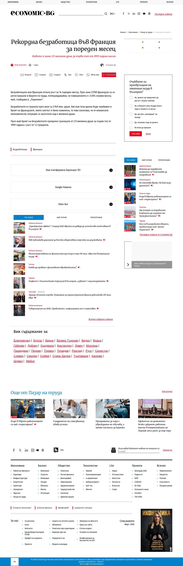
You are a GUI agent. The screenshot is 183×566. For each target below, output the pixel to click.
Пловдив (63, 350)
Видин (85, 340)
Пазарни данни (166, 485)
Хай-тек (89, 485)
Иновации (45, 478)
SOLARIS (138, 493)
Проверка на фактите (89, 521)
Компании (45, 471)
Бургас (37, 340)
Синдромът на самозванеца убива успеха (68, 423)
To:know (31, 264)
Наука (114, 471)
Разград (77, 350)
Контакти (29, 528)
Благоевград (22, 340)
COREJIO (138, 482)
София (44, 356)
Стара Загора (61, 356)
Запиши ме (167, 450)
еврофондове (63, 508)
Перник (36, 350)
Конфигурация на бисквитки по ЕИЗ (87, 539)
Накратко (164, 474)
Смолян (32, 356)
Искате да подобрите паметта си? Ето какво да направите (153, 172)
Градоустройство (67, 489)
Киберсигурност (145, 180)
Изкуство (116, 485)
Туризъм (31, 278)
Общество (65, 2)
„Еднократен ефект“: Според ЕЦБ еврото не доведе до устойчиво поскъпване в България (70, 227)
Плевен (49, 350)
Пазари (44, 482)
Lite (117, 2)
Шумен (18, 361)
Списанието (165, 482)
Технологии (91, 2)
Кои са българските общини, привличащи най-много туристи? (154, 227)
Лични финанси (67, 474)
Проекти (144, 2)
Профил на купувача (33, 538)
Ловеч (79, 345)
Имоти (43, 489)
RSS (58, 450)
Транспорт (32, 292)
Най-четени (62, 217)
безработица (20, 149)
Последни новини (163, 14)
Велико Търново (67, 340)
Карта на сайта (86, 525)
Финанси (44, 485)
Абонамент (56, 525)
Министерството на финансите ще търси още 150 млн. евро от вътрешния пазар (69, 255)
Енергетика (18, 482)
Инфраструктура (20, 478)
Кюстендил (64, 345)
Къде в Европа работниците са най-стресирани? (155, 198)
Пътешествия (118, 474)
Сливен (19, 356)
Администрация (67, 497)
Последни (28, 217)
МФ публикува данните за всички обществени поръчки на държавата (67, 240)
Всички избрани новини (101, 319)
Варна (49, 340)
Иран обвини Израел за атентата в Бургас (150, 264)
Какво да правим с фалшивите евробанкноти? (54, 267)
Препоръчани (96, 217)
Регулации (45, 493)
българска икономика (22, 508)
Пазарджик (21, 350)
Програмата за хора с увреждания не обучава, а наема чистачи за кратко (110, 424)
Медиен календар (59, 544)
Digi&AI (89, 471)
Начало (123, 32)
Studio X (100, 562)
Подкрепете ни (58, 538)
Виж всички (167, 392)
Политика (142, 207)
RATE (136, 478)
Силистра (101, 350)
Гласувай (136, 134)
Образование (66, 482)
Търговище (81, 356)
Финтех (89, 489)
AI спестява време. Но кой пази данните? (155, 184)
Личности (116, 482)
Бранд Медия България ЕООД (34, 533)
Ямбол (30, 361)
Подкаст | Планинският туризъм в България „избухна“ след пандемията (69, 281)
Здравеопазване (145, 166)
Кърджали (47, 345)
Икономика (13, 2)
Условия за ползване (88, 532)
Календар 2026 (141, 471)
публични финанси (44, 508)
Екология (64, 493)
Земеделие (18, 489)
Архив (148, 134)
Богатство (116, 478)
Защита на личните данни (63, 521)
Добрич (32, 345)
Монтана (92, 345)
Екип (27, 525)
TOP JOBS (138, 497)
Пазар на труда (146, 32)
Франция (37, 149)
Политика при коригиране (63, 528)
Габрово (19, 345)
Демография (65, 478)
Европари (17, 474)
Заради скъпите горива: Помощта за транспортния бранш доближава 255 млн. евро (70, 296)
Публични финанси (35, 223)
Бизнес (39, 2)
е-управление (92, 478)
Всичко (161, 465)
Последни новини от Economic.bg (156, 235)
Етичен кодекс (86, 528)
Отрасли (44, 474)
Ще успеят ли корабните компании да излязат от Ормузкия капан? (152, 213)
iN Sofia (138, 485)
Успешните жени (142, 489)
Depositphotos (98, 564)
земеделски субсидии (83, 508)
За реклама (29, 521)
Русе (88, 350)
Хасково (96, 356)
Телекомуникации (93, 474)
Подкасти (139, 474)
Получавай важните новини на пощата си (138, 448)
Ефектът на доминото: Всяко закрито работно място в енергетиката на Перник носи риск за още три (154, 426)
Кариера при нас (59, 532)
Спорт (114, 489)
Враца (97, 340)
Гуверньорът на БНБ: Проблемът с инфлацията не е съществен (64, 308)
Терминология (166, 471)
